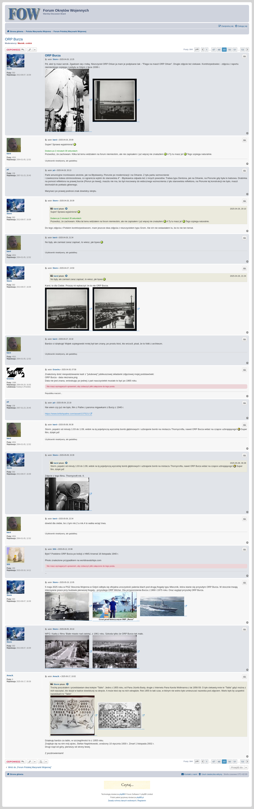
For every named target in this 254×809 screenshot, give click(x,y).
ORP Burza (14, 39)
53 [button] (242, 49)
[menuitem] (241, 26)
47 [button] (213, 49)
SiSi (8, 564)
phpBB (122, 794)
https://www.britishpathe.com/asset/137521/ (67, 413)
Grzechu (10, 379)
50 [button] (229, 49)
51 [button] (235, 49)
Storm (9, 69)
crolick (29, 43)
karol (9, 154)
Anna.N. (10, 675)
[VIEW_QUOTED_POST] (66, 208)
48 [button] (219, 49)
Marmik (21, 43)
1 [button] (206, 49)
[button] (196, 49)
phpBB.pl (140, 797)
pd (8, 169)
